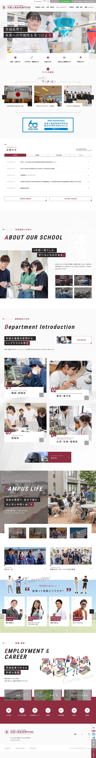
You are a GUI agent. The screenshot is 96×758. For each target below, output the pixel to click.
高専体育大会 (66, 1)
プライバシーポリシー (21, 748)
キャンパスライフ (61, 7)
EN (48, 1)
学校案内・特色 (39, 7)
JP (44, 1)
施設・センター (89, 7)
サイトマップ (33, 748)
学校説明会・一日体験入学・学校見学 (85, 1)
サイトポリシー (7, 748)
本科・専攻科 (50, 7)
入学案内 (71, 7)
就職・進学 (79, 7)
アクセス (55, 1)
